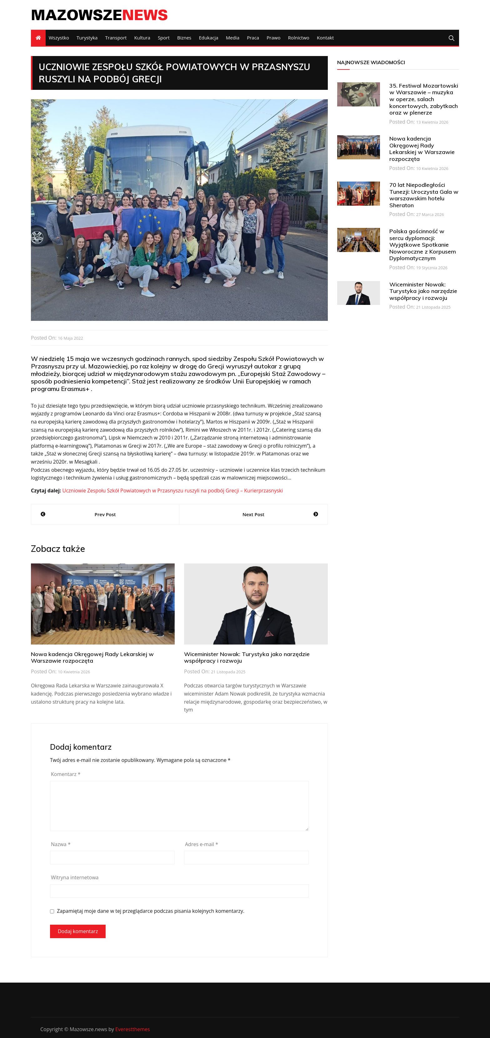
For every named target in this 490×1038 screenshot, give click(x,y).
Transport (116, 37)
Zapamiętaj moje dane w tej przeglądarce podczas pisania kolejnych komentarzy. (150, 911)
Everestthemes (132, 1029)
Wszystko (59, 37)
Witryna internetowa (74, 877)
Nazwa (61, 844)
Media (232, 37)
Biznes (184, 37)
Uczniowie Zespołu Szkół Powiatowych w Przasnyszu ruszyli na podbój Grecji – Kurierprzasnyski (172, 490)
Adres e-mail (201, 844)
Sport (164, 37)
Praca (253, 37)
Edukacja (208, 37)
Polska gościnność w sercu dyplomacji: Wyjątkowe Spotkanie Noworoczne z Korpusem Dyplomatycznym (422, 245)
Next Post (253, 514)
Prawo (273, 37)
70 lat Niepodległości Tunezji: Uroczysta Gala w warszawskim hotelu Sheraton (423, 195)
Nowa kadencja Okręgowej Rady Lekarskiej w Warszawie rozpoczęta (92, 657)
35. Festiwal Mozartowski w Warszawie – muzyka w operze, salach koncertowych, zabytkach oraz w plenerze (423, 99)
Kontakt (325, 37)
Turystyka (87, 37)
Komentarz (66, 774)
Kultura (142, 37)
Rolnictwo (298, 37)
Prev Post (105, 514)
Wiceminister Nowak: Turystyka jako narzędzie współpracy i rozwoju (247, 657)
